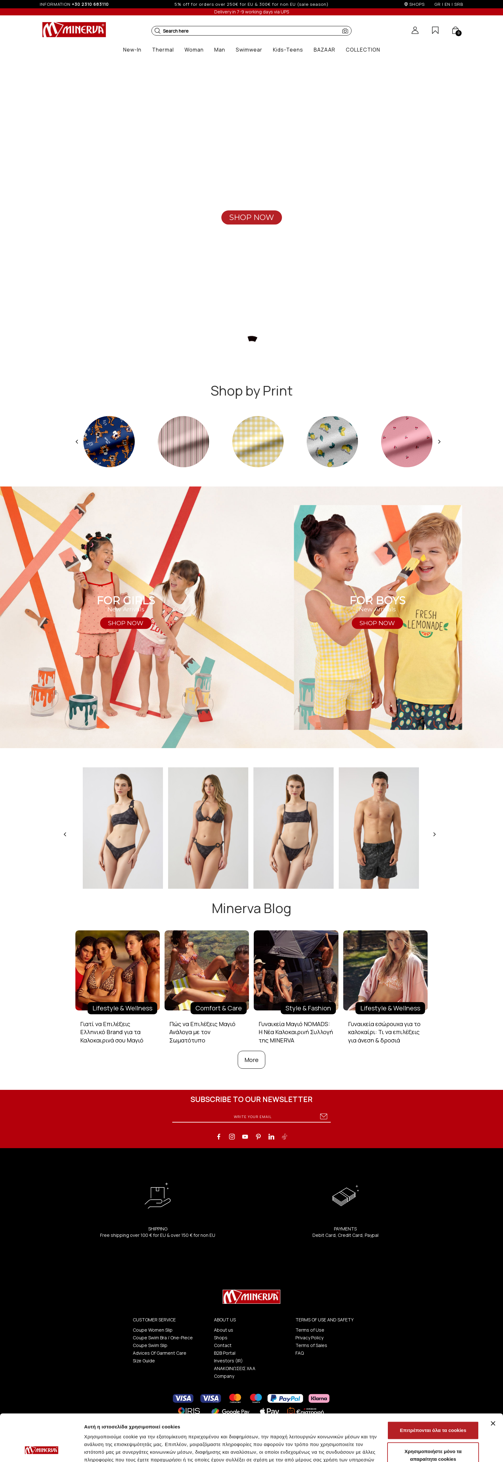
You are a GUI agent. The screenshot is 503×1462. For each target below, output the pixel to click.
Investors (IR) (228, 1361)
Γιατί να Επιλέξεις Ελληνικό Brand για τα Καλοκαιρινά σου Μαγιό (111, 1032)
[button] (157, 31)
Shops (220, 1338)
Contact (223, 1345)
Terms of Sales (311, 1345)
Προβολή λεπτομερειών (381, 1449)
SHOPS (417, 4)
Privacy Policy (309, 1338)
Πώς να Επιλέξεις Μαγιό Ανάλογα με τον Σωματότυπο (202, 1032)
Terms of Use (309, 1330)
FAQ (299, 1353)
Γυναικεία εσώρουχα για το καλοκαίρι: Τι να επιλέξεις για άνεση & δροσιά (384, 1032)
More (251, 1060)
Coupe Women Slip (153, 1330)
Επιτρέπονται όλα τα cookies (433, 1386)
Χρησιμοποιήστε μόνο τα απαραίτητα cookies (433, 1411)
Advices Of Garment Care (159, 1353)
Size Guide (144, 1361)
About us (223, 1330)
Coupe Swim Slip (150, 1345)
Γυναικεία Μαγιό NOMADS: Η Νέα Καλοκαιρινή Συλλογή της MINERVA (296, 1032)
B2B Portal (224, 1353)
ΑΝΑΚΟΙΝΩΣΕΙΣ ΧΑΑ (234, 1368)
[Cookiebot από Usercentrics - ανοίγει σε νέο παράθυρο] (41, 1449)
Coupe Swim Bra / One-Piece (163, 1338)
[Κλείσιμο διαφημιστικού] (493, 1379)
